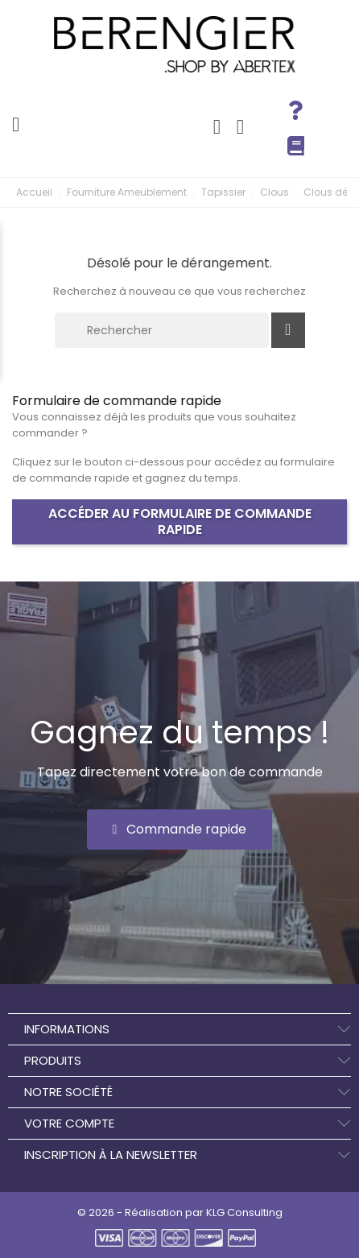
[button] (180, 829)
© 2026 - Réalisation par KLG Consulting (180, 1212)
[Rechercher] (162, 330)
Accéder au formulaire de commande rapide (180, 521)
